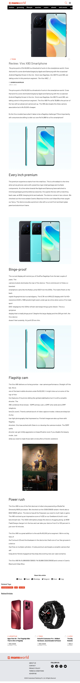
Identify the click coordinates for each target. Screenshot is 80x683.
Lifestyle (29, 7)
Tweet (27, 579)
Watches (38, 7)
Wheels (53, 7)
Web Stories (63, 7)
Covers (46, 7)
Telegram (46, 579)
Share (19, 579)
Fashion (11, 7)
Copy (61, 579)
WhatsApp (35, 579)
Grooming (20, 7)
